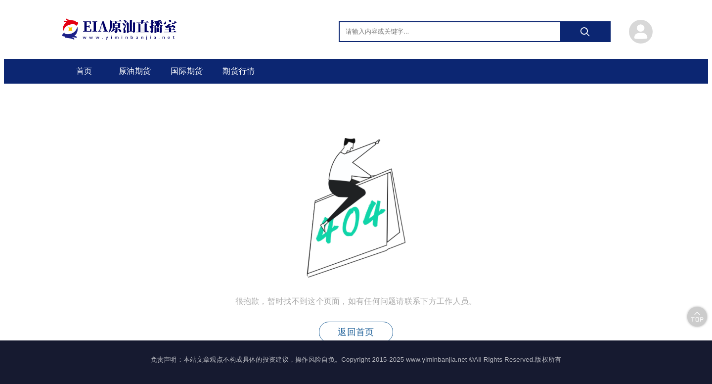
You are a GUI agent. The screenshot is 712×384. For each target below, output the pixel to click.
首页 (84, 71)
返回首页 (356, 332)
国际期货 (187, 71)
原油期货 (135, 71)
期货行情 (238, 71)
